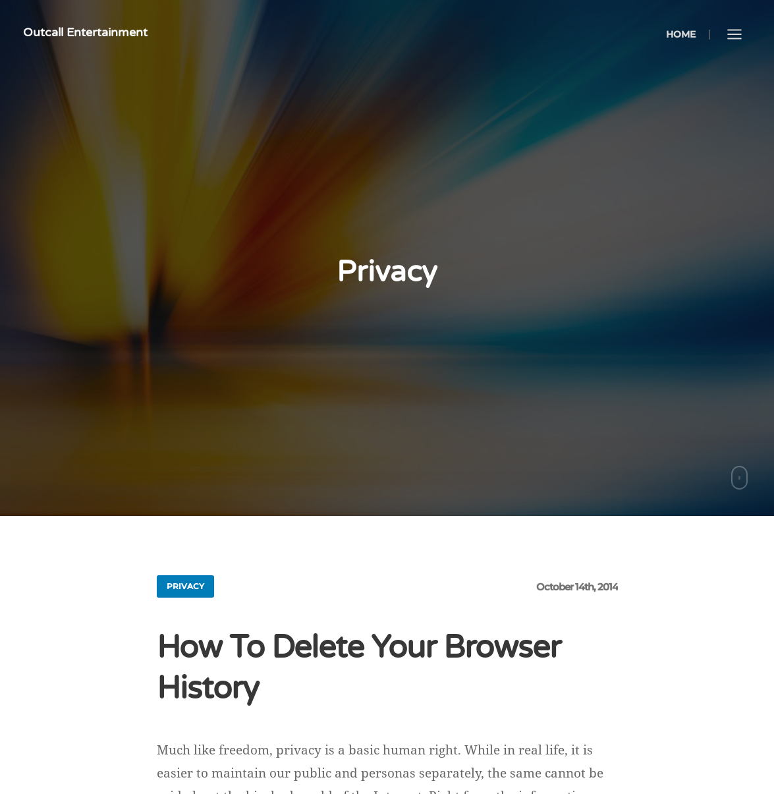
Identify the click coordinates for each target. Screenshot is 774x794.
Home (681, 34)
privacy (185, 586)
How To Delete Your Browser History (359, 668)
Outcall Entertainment (85, 32)
